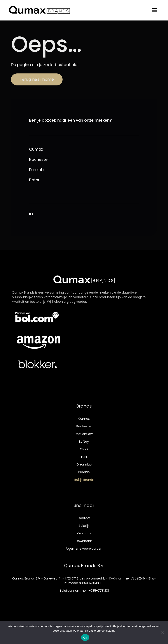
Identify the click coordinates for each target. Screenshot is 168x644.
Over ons (84, 533)
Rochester (39, 159)
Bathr (34, 180)
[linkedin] (31, 213)
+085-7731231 (98, 590)
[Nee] (162, 632)
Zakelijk (84, 525)
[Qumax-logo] (39, 6)
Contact (84, 518)
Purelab (36, 170)
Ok (85, 637)
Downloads (84, 541)
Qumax (36, 149)
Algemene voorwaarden (84, 548)
